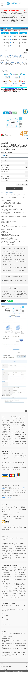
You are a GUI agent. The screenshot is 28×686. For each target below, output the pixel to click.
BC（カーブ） (4, 160)
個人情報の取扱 (4, 669)
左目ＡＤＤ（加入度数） (6, 178)
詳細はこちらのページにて (7, 471)
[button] (2, 80)
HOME (1, 55)
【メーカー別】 (7, 62)
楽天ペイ (4, 506)
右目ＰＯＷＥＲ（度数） (6, 165)
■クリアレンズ (6, 55)
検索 (27, 50)
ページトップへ (26, 411)
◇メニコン (3, 56)
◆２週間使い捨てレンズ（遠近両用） (17, 55)
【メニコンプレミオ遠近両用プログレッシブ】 (14, 56)
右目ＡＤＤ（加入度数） (6, 169)
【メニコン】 (12, 62)
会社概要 (2, 663)
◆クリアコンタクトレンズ (21, 62)
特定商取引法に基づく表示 (6, 666)
